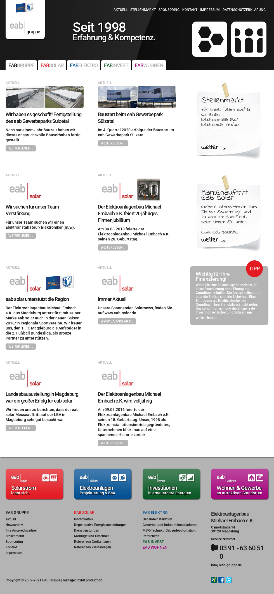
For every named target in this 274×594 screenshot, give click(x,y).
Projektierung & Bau (103, 490)
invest (116, 65)
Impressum (210, 10)
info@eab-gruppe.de (226, 565)
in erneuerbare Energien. (171, 490)
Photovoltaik (83, 519)
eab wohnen (155, 547)
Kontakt (189, 10)
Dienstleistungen (86, 530)
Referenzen (151, 536)
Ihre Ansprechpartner (21, 530)
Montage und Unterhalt (91, 536)
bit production (91, 580)
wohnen (149, 65)
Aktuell (120, 10)
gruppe (21, 65)
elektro (84, 65)
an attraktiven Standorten (240, 490)
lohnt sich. (34, 490)
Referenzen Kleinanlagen (92, 547)
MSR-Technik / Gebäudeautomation (169, 530)
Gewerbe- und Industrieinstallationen (170, 525)
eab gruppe (17, 513)
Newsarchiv (14, 525)
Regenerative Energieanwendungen (100, 525)
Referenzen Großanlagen (92, 542)
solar (52, 65)
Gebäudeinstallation (157, 519)
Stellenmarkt (143, 10)
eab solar (84, 513)
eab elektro (155, 513)
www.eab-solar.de (117, 321)
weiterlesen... (20, 148)
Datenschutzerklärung (244, 10)
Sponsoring (169, 10)
